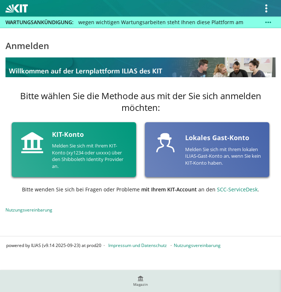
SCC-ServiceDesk (237, 189)
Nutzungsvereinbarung (28, 210)
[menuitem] (140, 281)
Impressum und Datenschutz (137, 245)
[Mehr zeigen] (268, 22)
